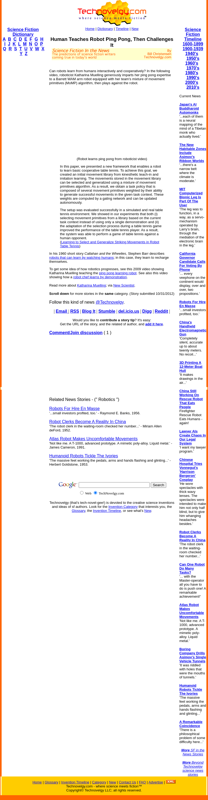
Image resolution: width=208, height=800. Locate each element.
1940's (191, 53)
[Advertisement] (23, 140)
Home (90, 29)
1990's (192, 77)
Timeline (122, 29)
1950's (192, 58)
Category (99, 782)
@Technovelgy (109, 302)
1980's (191, 73)
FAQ (142, 782)
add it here (154, 324)
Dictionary (105, 29)
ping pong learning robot (118, 273)
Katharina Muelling (91, 285)
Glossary (78, 511)
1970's (192, 68)
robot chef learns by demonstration (100, 277)
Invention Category (123, 507)
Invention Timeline (107, 511)
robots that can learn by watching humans (81, 258)
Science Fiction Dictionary (23, 32)
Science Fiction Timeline (193, 34)
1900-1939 (193, 49)
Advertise (156, 782)
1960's (191, 63)
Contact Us (127, 782)
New (134, 29)
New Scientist (123, 285)
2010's (192, 87)
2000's (191, 82)
